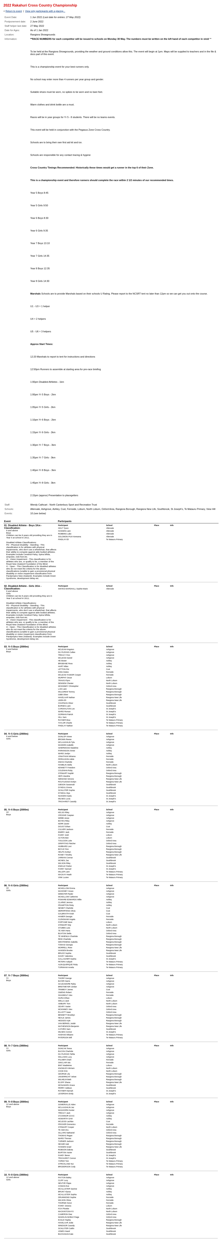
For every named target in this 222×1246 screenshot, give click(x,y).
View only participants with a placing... (45, 11)
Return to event (13, 11)
